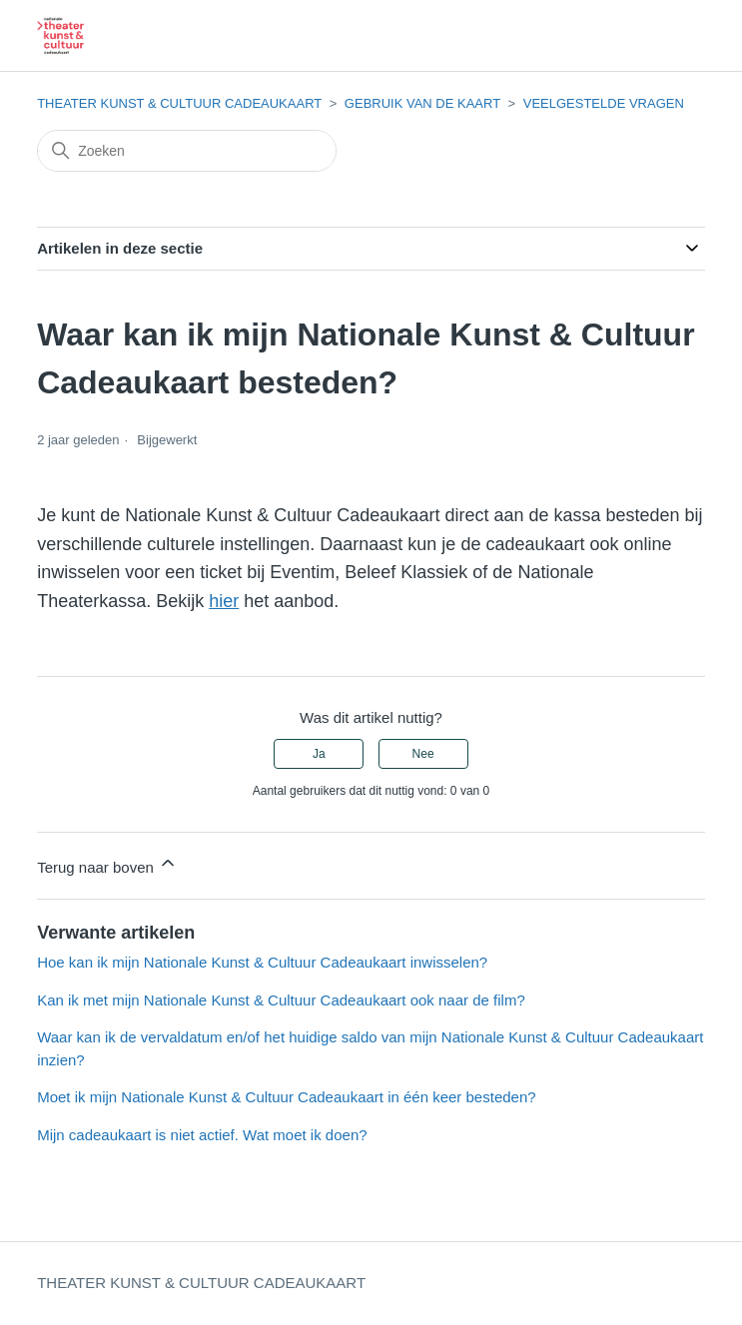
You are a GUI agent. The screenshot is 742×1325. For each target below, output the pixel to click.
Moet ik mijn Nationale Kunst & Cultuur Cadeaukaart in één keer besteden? (286, 1096)
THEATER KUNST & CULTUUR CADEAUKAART (179, 103)
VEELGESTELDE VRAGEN (603, 103)
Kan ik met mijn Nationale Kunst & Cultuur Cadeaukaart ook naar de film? (281, 1000)
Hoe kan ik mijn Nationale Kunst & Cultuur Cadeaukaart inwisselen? (262, 962)
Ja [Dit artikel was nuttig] (319, 754)
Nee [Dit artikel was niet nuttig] (423, 754)
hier (224, 601)
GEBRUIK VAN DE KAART (422, 103)
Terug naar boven (107, 864)
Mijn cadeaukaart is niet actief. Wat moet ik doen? (202, 1134)
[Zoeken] (187, 151)
